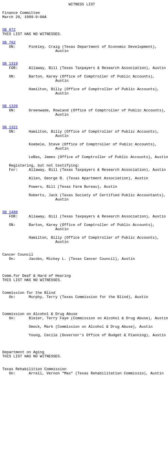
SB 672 (9, 35)
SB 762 (9, 50)
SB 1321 (10, 152)
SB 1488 (10, 254)
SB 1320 (10, 127)
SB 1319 (10, 76)
